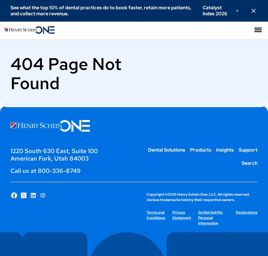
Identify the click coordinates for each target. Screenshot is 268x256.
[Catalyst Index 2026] (220, 10)
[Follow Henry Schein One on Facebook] (14, 195)
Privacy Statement (181, 215)
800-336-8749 (59, 171)
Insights (225, 150)
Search (250, 163)
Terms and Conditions (156, 215)
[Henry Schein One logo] (29, 32)
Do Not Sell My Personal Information (210, 218)
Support (248, 150)
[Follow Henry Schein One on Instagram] (42, 195)
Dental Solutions (166, 150)
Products (200, 150)
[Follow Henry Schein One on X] (23, 195)
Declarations (247, 212)
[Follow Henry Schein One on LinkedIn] (33, 195)
